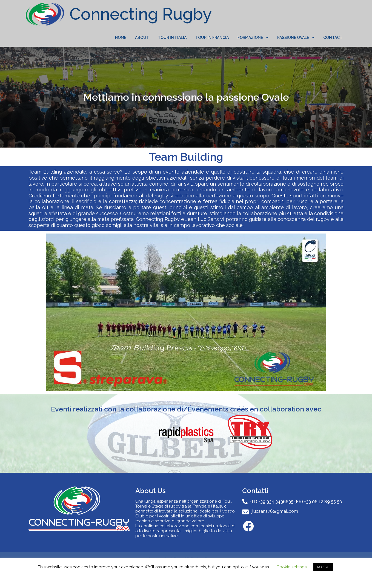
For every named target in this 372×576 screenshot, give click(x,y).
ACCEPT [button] (323, 567)
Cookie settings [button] (291, 567)
